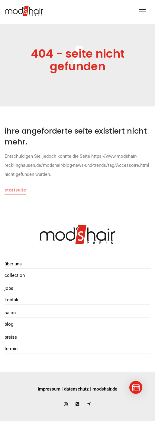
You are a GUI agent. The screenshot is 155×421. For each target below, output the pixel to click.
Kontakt (12, 299)
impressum (49, 389)
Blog (9, 324)
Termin (11, 348)
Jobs (9, 288)
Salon (10, 312)
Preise (11, 337)
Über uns (13, 264)
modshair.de (104, 389)
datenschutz (76, 389)
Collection (15, 275)
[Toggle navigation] (142, 11)
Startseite (15, 190)
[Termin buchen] (135, 387)
